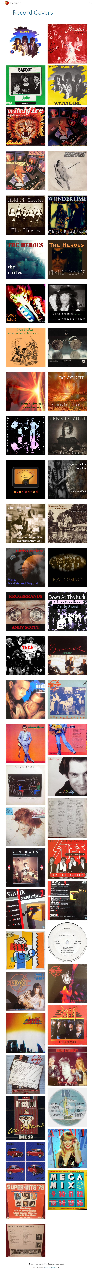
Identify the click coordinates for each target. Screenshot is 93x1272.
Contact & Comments (50, 1267)
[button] (2, 2)
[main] (33, 12)
